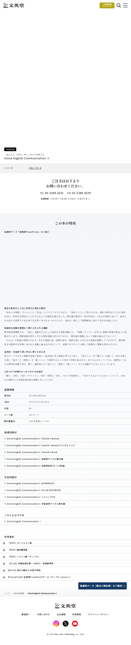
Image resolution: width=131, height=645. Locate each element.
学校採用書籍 (18, 593)
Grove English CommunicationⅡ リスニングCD (31, 496)
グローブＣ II (35, 167)
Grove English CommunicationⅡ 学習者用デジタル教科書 (36, 503)
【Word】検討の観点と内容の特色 (24, 570)
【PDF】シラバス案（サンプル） (24, 556)
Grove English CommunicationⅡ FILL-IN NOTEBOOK (34, 490)
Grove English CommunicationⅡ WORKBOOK (30, 483)
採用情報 (76, 614)
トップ (7, 593)
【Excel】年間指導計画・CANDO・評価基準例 (31, 563)
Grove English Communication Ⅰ (24, 521)
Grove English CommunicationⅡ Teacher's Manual (33, 438)
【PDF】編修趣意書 (17, 549)
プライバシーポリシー (99, 614)
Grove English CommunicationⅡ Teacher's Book (32, 452)
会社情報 (61, 614)
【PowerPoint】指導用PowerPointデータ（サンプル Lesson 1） (39, 576)
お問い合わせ (43, 614)
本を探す (119, 5)
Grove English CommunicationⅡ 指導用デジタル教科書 (35, 458)
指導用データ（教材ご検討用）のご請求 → (102, 585)
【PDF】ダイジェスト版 (20, 542)
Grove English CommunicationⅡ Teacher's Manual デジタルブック (41, 445)
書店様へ (25, 614)
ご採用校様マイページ (107, 5)
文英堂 (13, 5)
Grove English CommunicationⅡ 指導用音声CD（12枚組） (37, 465)
